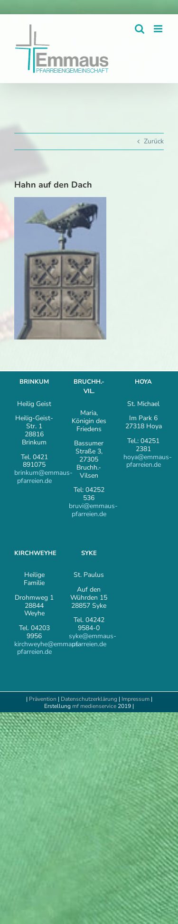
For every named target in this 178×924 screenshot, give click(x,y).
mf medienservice (94, 706)
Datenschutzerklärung (89, 699)
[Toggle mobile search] (139, 29)
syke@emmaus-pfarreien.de (92, 640)
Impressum (136, 699)
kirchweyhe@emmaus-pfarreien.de (48, 648)
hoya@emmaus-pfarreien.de (147, 461)
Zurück (154, 141)
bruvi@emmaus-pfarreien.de (93, 510)
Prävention (42, 699)
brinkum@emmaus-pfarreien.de (43, 476)
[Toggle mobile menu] (159, 29)
